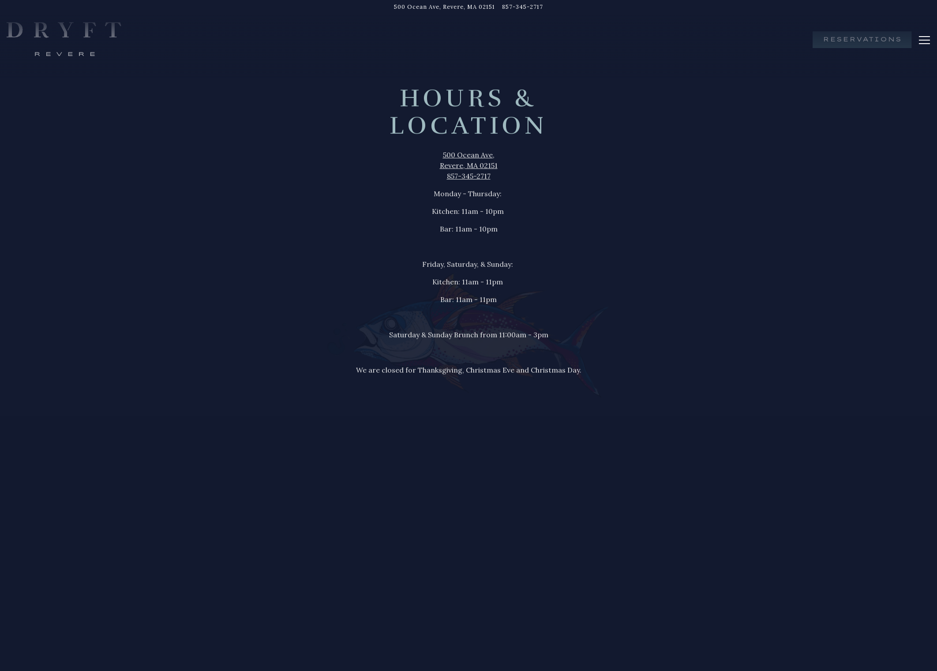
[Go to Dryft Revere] (444, 7)
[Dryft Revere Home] (64, 38)
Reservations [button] (862, 39)
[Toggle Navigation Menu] (924, 40)
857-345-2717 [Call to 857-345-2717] (522, 7)
